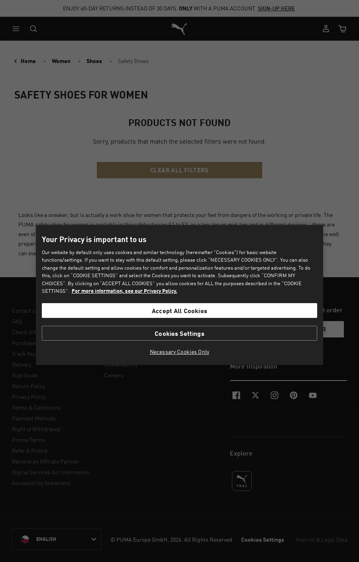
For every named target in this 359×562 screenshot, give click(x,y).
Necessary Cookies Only (179, 352)
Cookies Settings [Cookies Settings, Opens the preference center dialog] (179, 333)
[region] (179, 295)
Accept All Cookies (179, 310)
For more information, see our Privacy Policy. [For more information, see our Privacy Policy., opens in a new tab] (124, 291)
